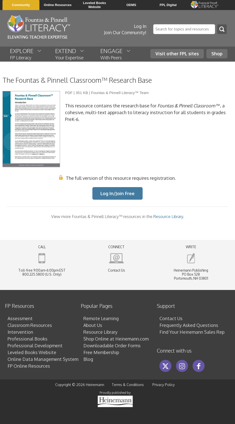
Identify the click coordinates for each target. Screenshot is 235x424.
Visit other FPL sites (177, 53)
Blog (88, 359)
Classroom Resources (30, 325)
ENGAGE (115, 53)
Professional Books (27, 339)
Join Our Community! (125, 32)
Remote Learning (101, 318)
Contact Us (116, 270)
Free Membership (101, 352)
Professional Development (35, 345)
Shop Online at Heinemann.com (116, 339)
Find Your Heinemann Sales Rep (191, 332)
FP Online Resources (29, 366)
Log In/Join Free (117, 193)
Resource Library (100, 332)
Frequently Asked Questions (188, 325)
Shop (216, 53)
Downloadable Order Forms (112, 345)
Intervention (20, 332)
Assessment (20, 318)
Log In (140, 26)
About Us (92, 325)
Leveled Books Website (32, 352)
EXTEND (70, 53)
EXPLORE (26, 53)
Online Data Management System (43, 359)
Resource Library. (168, 216)
